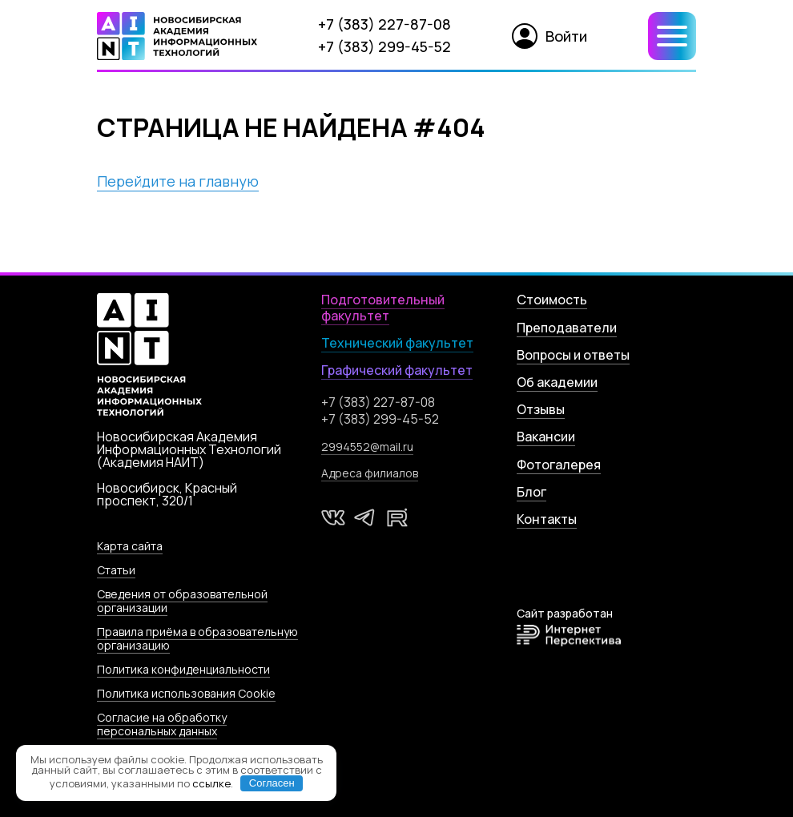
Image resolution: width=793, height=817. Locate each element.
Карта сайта (130, 545)
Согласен (272, 783)
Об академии (557, 382)
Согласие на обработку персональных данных (162, 724)
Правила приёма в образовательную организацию (197, 638)
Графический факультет (397, 370)
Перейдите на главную (178, 181)
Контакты (547, 519)
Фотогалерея (559, 464)
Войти (549, 36)
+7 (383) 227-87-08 (384, 24)
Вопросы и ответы (573, 355)
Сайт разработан (569, 626)
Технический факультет (397, 343)
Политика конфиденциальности (183, 669)
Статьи (116, 570)
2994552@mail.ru (367, 446)
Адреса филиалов (369, 473)
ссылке (211, 782)
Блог (531, 492)
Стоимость (552, 299)
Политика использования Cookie (186, 693)
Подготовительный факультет (383, 307)
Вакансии (546, 436)
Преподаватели (567, 327)
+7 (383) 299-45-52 (384, 46)
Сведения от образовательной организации (182, 600)
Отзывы (541, 409)
